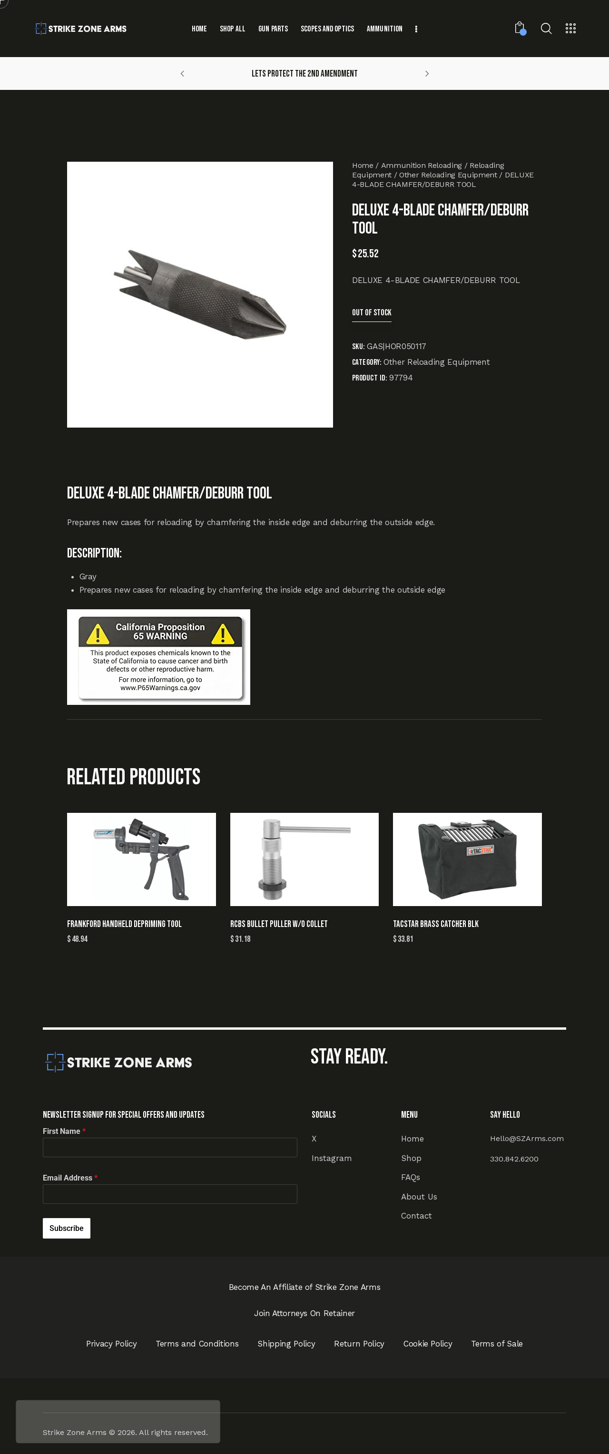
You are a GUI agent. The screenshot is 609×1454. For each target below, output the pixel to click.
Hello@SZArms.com (527, 1138)
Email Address (70, 1177)
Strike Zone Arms (75, 1432)
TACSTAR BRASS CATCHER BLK (436, 924)
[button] (182, 73)
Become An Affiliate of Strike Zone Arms (305, 1287)
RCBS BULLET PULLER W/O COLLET (279, 924)
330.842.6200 (514, 1158)
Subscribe (66, 1228)
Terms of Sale (497, 1343)
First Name (64, 1131)
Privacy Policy (111, 1343)
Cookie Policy (427, 1343)
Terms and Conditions (197, 1343)
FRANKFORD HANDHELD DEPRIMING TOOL (124, 924)
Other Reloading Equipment (448, 174)
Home (362, 165)
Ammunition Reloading (421, 165)
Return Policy (359, 1343)
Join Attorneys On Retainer (304, 1313)
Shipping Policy (286, 1343)
